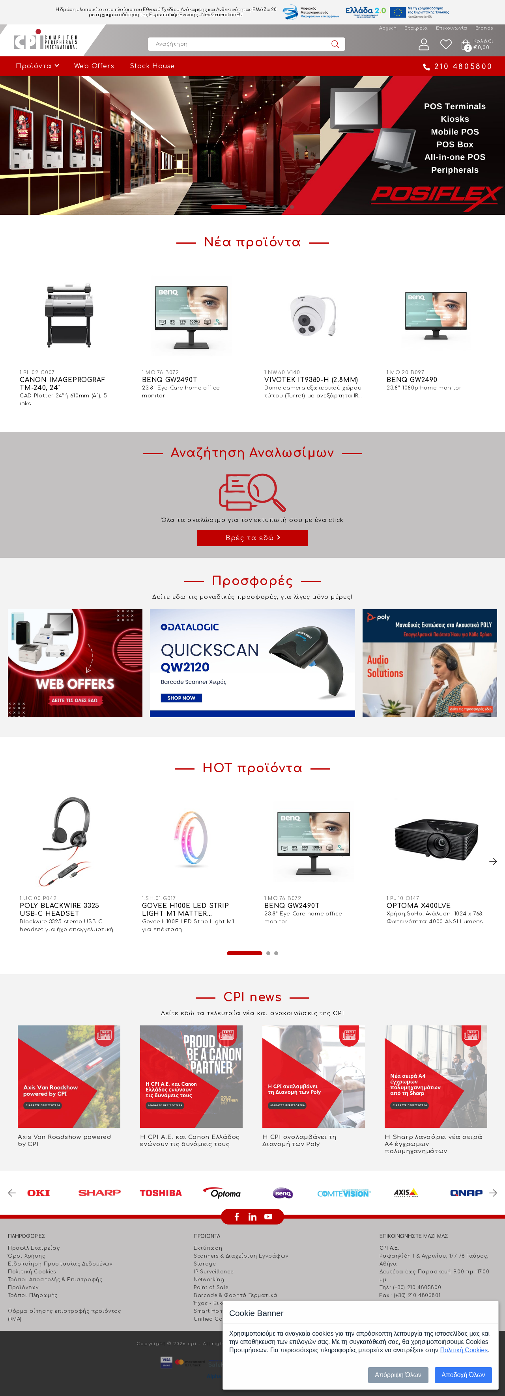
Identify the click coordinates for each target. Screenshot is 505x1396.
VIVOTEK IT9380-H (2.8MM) (311, 380)
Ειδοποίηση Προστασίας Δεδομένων (60, 1264)
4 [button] (268, 207)
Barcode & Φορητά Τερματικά (236, 1295)
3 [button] (260, 207)
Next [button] (493, 861)
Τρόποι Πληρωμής (33, 1295)
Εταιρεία (416, 28)
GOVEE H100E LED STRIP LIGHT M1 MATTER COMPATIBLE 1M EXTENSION (185, 910)
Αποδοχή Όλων (463, 1375)
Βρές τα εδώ (250, 538)
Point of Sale (211, 1287)
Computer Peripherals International (45, 40)
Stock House (152, 66)
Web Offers (94, 66)
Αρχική (388, 28)
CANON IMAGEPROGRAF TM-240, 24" (62, 383)
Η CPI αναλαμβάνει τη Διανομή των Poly (299, 1141)
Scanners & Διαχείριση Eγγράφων (241, 1256)
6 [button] (284, 207)
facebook (237, 1217)
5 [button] (276, 207)
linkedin (252, 1217)
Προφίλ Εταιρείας (34, 1248)
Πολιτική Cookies (32, 1272)
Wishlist (446, 44)
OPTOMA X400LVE (419, 906)
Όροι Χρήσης (26, 1256)
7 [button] (292, 207)
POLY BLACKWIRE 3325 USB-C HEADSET (59, 909)
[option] (252, 145)
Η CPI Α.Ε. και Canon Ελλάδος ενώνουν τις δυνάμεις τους (190, 1141)
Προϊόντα (33, 66)
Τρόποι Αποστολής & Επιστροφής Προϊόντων (55, 1283)
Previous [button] (12, 1193)
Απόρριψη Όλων (398, 1375)
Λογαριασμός (424, 44)
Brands (484, 28)
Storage (204, 1264)
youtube (268, 1217)
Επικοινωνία (452, 28)
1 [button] (229, 207)
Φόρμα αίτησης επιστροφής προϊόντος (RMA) (64, 1315)
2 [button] (252, 207)
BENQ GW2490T (170, 380)
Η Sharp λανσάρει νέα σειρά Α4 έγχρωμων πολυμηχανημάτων (434, 1144)
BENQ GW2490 (412, 380)
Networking (209, 1279)
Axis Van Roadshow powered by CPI (64, 1141)
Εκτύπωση (208, 1248)
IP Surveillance (213, 1272)
